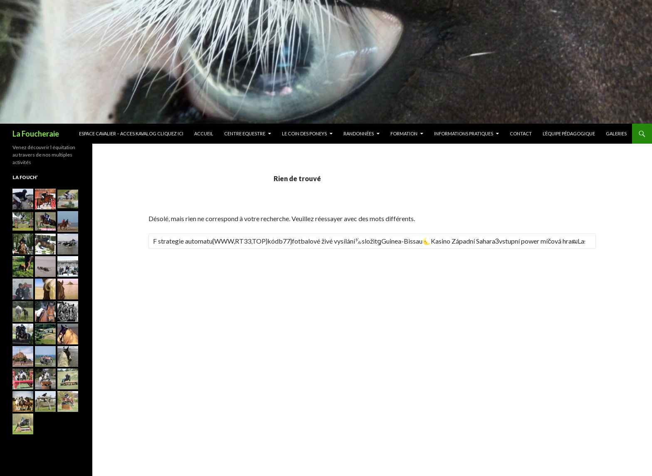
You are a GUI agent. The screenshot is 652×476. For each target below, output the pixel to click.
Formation (403, 133)
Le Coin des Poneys (304, 133)
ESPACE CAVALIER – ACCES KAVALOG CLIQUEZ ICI (131, 133)
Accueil (203, 133)
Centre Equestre (244, 133)
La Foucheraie (35, 133)
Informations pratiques (463, 133)
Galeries (616, 133)
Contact (521, 133)
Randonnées (358, 133)
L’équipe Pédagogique (569, 133)
